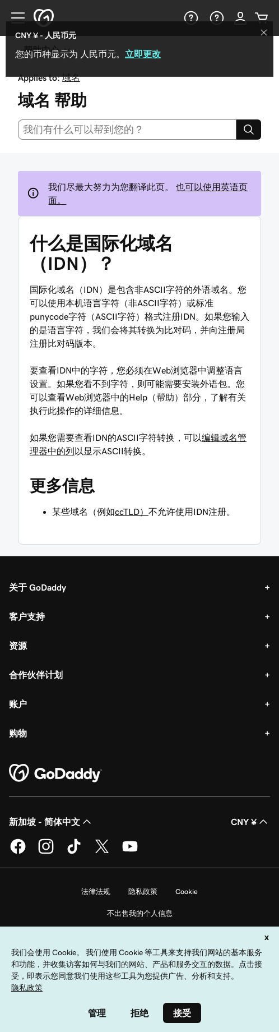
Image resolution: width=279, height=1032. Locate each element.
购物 (18, 733)
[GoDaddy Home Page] (55, 773)
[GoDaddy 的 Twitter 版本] (102, 851)
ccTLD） (131, 511)
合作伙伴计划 (36, 674)
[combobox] (127, 130)
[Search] (248, 129)
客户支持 (27, 616)
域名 (71, 77)
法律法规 (95, 891)
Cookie (186, 891)
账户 (18, 703)
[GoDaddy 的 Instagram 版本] (46, 851)
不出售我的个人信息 (140, 913)
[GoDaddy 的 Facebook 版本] (18, 851)
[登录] (240, 18)
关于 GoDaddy (37, 587)
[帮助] (190, 18)
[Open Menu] (13, 17)
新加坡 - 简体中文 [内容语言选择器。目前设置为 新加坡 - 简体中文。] (51, 821)
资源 (18, 645)
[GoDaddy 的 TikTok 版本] (74, 851)
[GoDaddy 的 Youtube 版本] (130, 851)
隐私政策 (142, 891)
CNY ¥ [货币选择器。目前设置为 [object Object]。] (250, 821)
